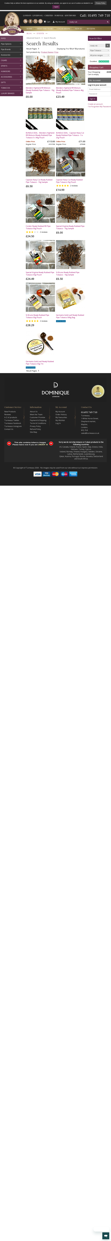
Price (56, 52)
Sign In (92, 99)
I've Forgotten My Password (99, 106)
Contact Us (8, 429)
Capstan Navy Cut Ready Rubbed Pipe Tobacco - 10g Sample (39, 181)
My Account (60, 22)
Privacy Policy (100, 3)
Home (29, 28)
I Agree (56, 7)
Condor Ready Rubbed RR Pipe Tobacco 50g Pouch (38, 227)
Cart (48, 22)
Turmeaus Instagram (13, 426)
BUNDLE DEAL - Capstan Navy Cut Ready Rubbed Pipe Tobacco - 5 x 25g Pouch (70, 135)
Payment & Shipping (38, 420)
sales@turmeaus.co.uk (90, 433)
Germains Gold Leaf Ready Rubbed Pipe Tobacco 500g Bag (70, 316)
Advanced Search (33, 38)
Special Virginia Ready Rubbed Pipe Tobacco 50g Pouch (40, 273)
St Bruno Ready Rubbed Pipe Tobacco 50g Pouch (37, 316)
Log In (58, 423)
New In (78, 28)
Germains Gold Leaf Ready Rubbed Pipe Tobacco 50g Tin (40, 362)
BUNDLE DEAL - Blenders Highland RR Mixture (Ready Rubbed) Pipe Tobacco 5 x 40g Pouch (40, 135)
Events (40, 33)
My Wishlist (60, 420)
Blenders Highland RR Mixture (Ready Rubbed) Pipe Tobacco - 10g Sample (40, 90)
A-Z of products (10, 417)
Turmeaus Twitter (11, 420)
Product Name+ (47, 52)
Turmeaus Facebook (12, 423)
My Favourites (61, 417)
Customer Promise (37, 417)
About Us (34, 411)
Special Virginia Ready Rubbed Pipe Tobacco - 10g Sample (70, 227)
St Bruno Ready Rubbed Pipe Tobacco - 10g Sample (67, 273)
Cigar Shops (64, 28)
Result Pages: (31, 371)
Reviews (91, 28)
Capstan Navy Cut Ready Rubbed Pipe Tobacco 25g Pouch (69, 181)
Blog (29, 33)
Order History (61, 414)
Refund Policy (35, 429)
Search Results (50, 38)
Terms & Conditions (38, 423)
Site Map (33, 432)
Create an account (95, 104)
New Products (10, 411)
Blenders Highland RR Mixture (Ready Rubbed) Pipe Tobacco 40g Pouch (70, 90)
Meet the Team (45, 28)
